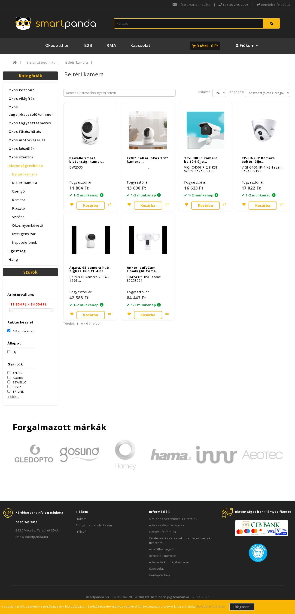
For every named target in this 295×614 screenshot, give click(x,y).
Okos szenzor (21, 157)
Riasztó (18, 208)
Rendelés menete (162, 556)
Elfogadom (241, 606)
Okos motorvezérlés (27, 140)
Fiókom (81, 519)
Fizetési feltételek (162, 532)
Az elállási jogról (161, 549)
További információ (211, 606)
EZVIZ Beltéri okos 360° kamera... (147, 159)
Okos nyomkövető (27, 225)
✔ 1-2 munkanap (83, 194)
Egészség (17, 251)
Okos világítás (22, 98)
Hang (13, 259)
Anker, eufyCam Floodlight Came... (143, 267)
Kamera (18, 199)
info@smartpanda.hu (31, 537)
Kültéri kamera (24, 182)
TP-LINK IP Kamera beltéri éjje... (200, 159)
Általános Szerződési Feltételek (173, 519)
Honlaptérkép (159, 575)
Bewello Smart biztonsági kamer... (86, 159)
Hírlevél (82, 532)
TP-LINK (15, 391)
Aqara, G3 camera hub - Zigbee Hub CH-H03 (90, 267)
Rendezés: (235, 92)
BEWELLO (17, 382)
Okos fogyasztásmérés (30, 123)
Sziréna (18, 216)
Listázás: (205, 92)
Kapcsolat (140, 45)
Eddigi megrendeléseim (94, 525)
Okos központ (21, 90)
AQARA (15, 378)
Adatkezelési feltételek (167, 525)
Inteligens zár (24, 233)
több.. (13, 396)
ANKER (15, 373)
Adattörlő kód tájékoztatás (169, 562)
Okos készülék (22, 148)
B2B (88, 45)
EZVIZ (14, 387)
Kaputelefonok (24, 242)
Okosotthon (57, 45)
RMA (111, 45)
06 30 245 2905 (26, 522)
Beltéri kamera (76, 62)
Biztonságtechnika (41, 62)
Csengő (18, 191)
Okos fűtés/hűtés (25, 131)
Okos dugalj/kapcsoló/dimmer (31, 111)
